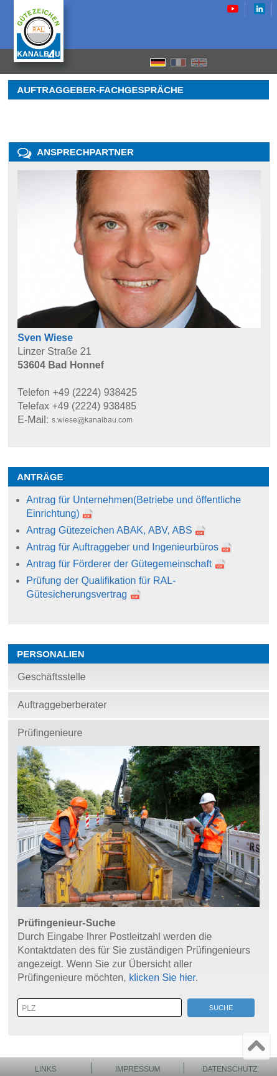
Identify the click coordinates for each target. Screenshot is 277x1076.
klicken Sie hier (162, 977)
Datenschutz (229, 1069)
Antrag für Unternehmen (79, 500)
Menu (264, 61)
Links (46, 1069)
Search (243, 62)
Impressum (138, 1069)
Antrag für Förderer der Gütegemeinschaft (119, 564)
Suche (221, 1007)
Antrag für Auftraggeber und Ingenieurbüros (122, 547)
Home (221, 61)
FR (178, 62)
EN (199, 62)
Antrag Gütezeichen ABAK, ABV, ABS (109, 530)
